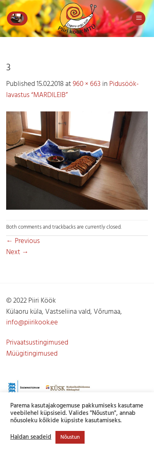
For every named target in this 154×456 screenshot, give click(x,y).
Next (17, 252)
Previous (23, 241)
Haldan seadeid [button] (30, 437)
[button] (17, 18)
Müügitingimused (31, 353)
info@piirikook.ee (32, 322)
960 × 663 (87, 84)
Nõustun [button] (70, 437)
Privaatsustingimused (37, 342)
